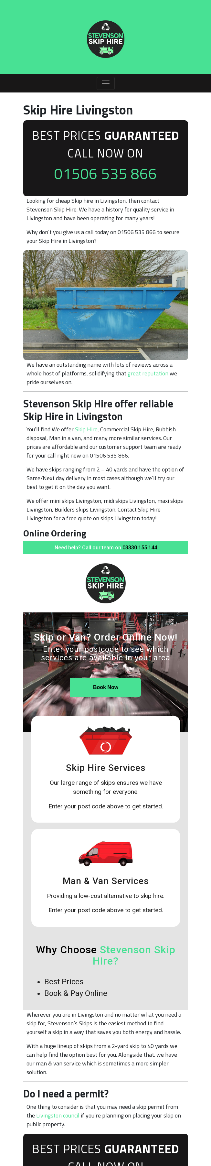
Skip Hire (86, 429)
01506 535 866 (105, 173)
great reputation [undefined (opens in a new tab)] (148, 373)
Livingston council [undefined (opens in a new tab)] (57, 1115)
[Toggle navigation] (106, 83)
